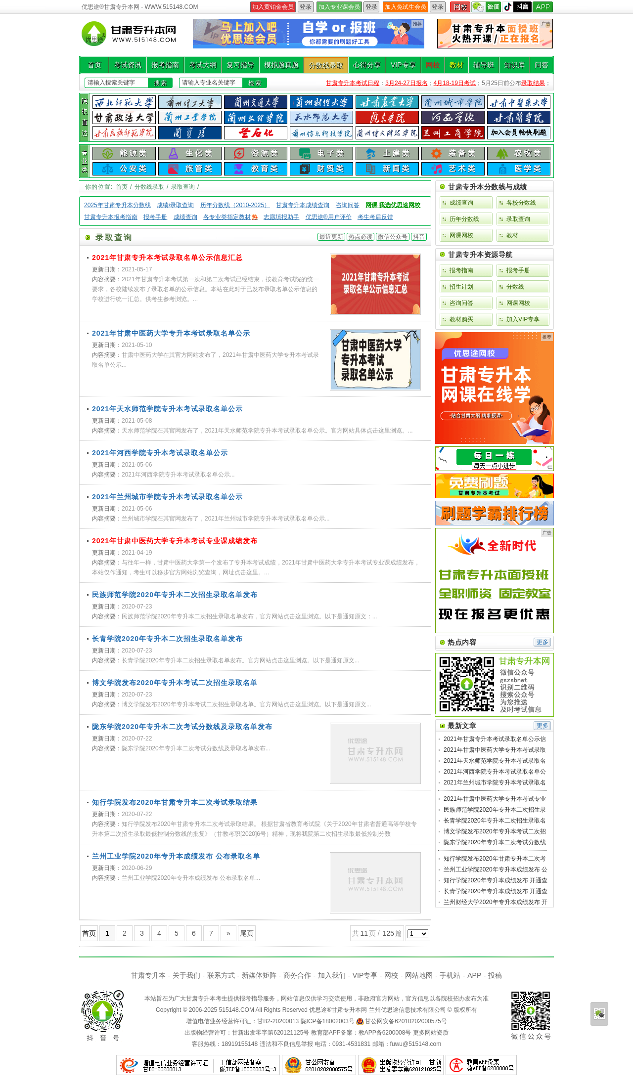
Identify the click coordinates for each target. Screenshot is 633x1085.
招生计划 (461, 286)
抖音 (419, 236)
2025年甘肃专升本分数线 (117, 205)
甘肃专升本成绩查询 (302, 205)
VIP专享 (403, 65)
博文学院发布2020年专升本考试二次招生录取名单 (175, 683)
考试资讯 (127, 65)
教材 (456, 65)
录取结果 (533, 83)
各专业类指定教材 (230, 217)
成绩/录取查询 (175, 205)
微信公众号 (392, 236)
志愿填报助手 (281, 217)
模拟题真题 (281, 65)
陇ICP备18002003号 (328, 1021)
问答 (541, 65)
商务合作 (297, 975)
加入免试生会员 (405, 6)
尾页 (247, 933)
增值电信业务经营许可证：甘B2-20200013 (242, 1021)
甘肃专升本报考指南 (110, 217)
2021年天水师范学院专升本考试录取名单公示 (167, 409)
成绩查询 (185, 217)
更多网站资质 (431, 1032)
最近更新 (331, 236)
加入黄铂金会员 (273, 6)
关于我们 (186, 975)
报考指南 (165, 65)
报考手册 (155, 217)
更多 (542, 642)
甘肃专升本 (148, 975)
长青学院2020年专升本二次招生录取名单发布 (167, 639)
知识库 (514, 65)
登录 (306, 6)
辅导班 (483, 65)
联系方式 (221, 975)
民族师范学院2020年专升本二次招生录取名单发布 (175, 595)
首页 (94, 65)
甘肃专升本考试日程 (352, 83)
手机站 (450, 975)
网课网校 (461, 235)
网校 (433, 65)
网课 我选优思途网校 (392, 205)
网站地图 (419, 975)
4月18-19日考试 (455, 83)
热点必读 (360, 236)
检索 (255, 83)
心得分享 (367, 65)
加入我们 (332, 975)
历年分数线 (464, 219)
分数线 (515, 286)
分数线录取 (326, 65)
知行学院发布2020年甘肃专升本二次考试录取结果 (175, 802)
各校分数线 (521, 202)
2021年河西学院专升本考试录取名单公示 (160, 453)
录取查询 (183, 186)
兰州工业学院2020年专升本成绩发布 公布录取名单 (176, 856)
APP (474, 975)
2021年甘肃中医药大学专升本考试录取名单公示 (171, 333)
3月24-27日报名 (406, 83)
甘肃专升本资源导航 (480, 255)
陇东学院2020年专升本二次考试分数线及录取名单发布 (182, 727)
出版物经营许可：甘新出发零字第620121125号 (246, 1032)
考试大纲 (203, 65)
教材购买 (461, 319)
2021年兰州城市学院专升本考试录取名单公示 (167, 497)
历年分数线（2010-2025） (235, 205)
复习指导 (240, 65)
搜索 (161, 83)
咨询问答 (348, 205)
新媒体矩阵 (259, 975)
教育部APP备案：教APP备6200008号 (361, 1032)
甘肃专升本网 (349, 1009)
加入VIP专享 (523, 319)
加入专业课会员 (339, 6)
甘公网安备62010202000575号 (406, 1021)
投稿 (495, 975)
